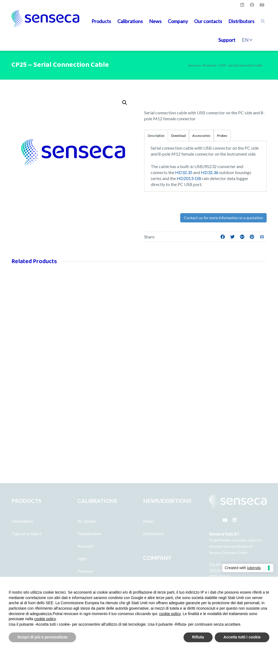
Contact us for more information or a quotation (223, 217)
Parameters (22, 521)
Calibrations (130, 21)
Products (101, 21)
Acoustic (85, 546)
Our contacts (208, 21)
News (155, 21)
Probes (222, 136)
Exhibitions (153, 533)
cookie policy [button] (170, 614)
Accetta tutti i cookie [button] (242, 637)
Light (82, 558)
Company (178, 21)
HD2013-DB (189, 178)
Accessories (201, 136)
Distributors (241, 21)
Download (178, 136)
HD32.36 (209, 172)
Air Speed (86, 521)
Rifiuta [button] (198, 637)
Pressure (85, 571)
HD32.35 (183, 172)
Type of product (26, 533)
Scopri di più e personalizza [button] (42, 637)
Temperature (89, 533)
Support (226, 40)
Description (156, 136)
